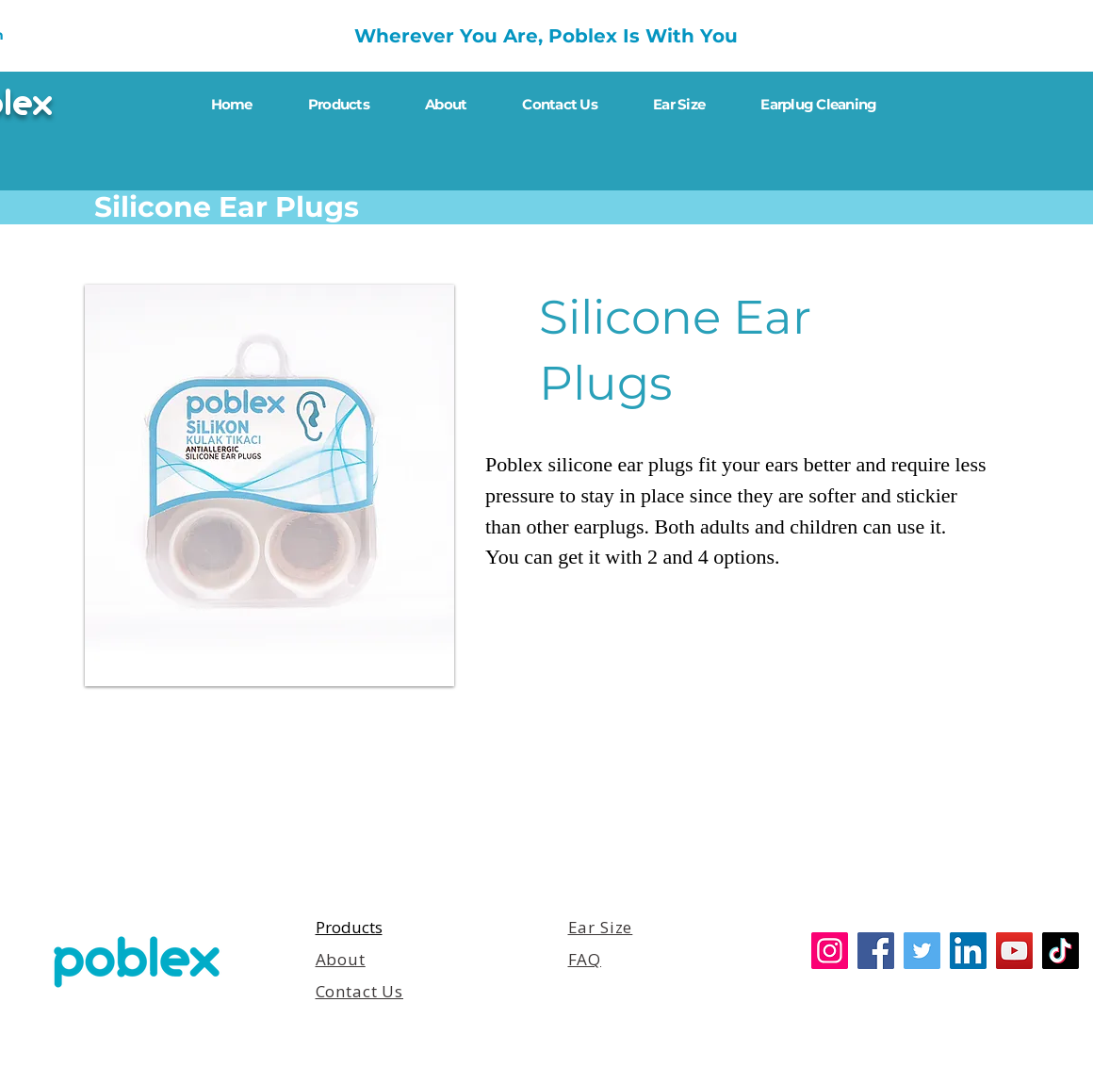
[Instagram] (829, 950)
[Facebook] (875, 950)
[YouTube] (1014, 950)
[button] (269, 485)
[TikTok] (1060, 950)
